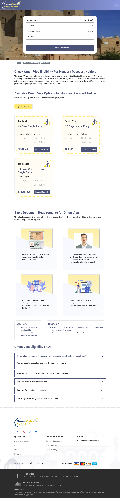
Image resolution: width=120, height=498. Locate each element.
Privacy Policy (51, 445)
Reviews (17, 454)
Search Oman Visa (60, 48)
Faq (15, 450)
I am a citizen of (60, 20)
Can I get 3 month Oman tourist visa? (32, 390)
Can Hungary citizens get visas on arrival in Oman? (38, 399)
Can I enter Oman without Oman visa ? (32, 382)
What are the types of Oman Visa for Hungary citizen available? (43, 373)
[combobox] (60, 25)
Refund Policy (51, 450)
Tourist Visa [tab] (23, 106)
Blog (16, 445)
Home (17, 62)
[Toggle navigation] (114, 4)
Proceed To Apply (42, 149)
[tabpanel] (60, 156)
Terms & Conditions (54, 441)
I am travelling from (60, 31)
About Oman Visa (21, 441)
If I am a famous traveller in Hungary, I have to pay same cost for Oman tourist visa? (51, 356)
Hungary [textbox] (31, 25)
